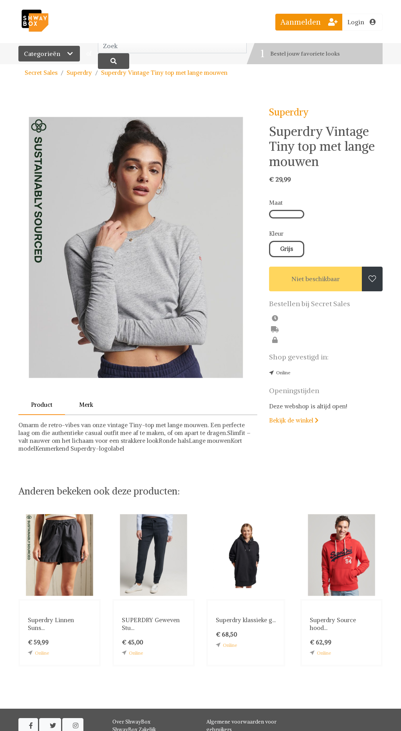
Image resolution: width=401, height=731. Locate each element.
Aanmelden (309, 22)
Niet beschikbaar (315, 279)
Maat (276, 202)
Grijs (286, 249)
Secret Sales (41, 72)
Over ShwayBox (131, 721)
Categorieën (49, 54)
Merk (86, 404)
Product (41, 404)
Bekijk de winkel (293, 420)
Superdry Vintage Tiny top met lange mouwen (164, 72)
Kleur (276, 233)
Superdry (79, 72)
